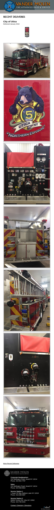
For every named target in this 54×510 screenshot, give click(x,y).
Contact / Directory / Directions (21, 505)
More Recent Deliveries (11, 463)
